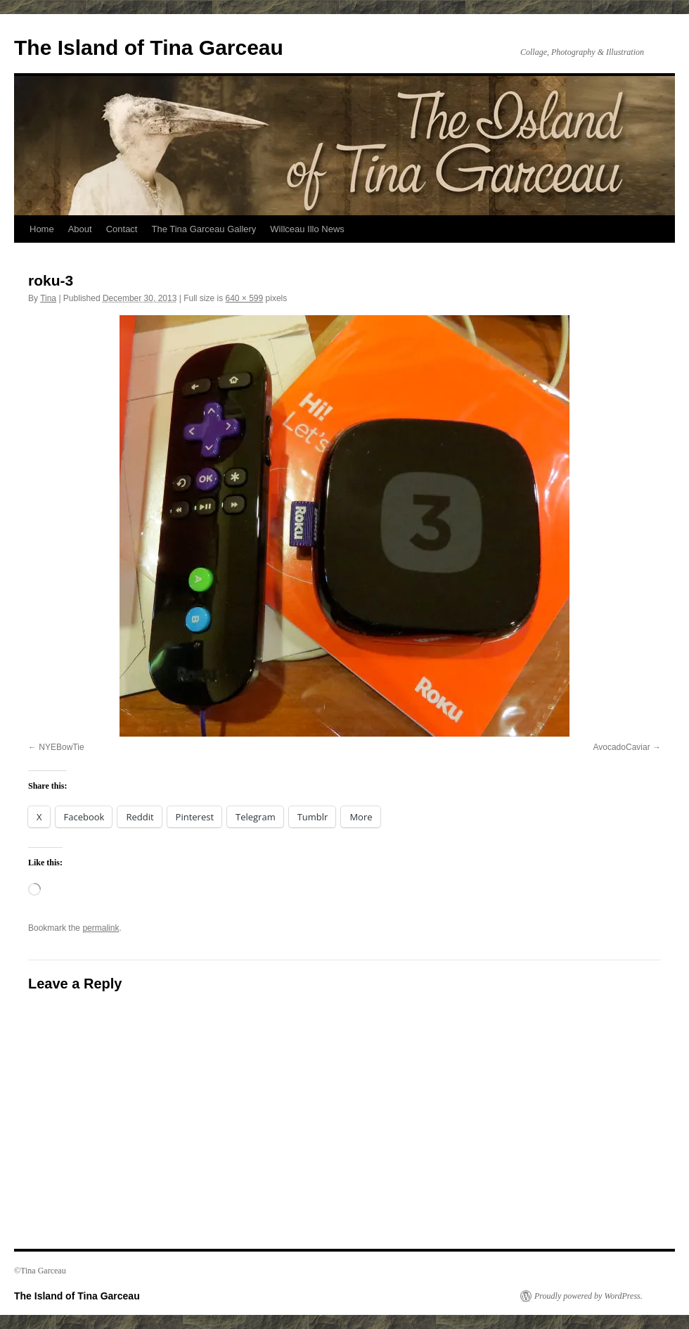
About (80, 229)
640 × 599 (244, 298)
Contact (122, 229)
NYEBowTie (61, 747)
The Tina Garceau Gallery (203, 229)
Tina (48, 298)
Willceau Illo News (307, 229)
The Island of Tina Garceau (148, 47)
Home (42, 229)
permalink (100, 928)
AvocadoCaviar (621, 747)
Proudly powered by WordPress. (588, 1296)
